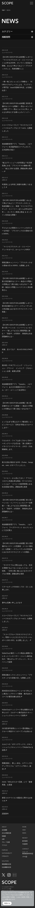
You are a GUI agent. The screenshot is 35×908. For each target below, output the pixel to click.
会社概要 (4, 830)
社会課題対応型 (6, 867)
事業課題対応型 (6, 864)
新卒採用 (25, 841)
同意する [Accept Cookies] (7, 904)
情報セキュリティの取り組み (8, 890)
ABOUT (4, 827)
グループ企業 (6, 842)
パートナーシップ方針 (6, 888)
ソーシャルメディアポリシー (8, 886)
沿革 (3, 839)
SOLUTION (5, 861)
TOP (3, 10)
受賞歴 (4, 836)
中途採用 (25, 844)
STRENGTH (5, 856)
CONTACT (25, 849)
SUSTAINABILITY (7, 853)
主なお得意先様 (6, 833)
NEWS (24, 833)
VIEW (24, 830)
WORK (24, 827)
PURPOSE (5, 850)
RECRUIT (25, 838)
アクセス (4, 845)
